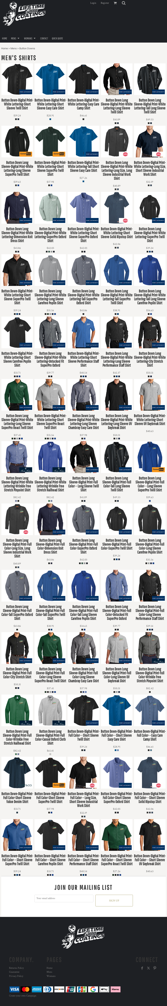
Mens (13, 48)
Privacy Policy (16, 976)
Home (4, 48)
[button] (124, 3)
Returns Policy (16, 968)
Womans (51, 976)
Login (93, 3)
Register (105, 3)
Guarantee (14, 972)
